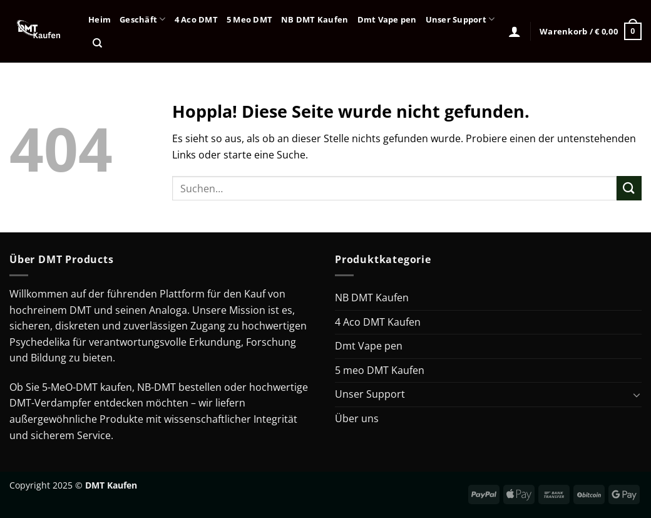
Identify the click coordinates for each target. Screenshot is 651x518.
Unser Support (460, 19)
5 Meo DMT (249, 19)
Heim (99, 19)
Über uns (357, 418)
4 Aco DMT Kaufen (378, 322)
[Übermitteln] (629, 188)
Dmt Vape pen (387, 19)
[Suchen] (97, 43)
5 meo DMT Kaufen (379, 370)
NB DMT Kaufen (314, 19)
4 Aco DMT (196, 19)
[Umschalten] (637, 394)
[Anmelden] (514, 31)
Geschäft (143, 19)
